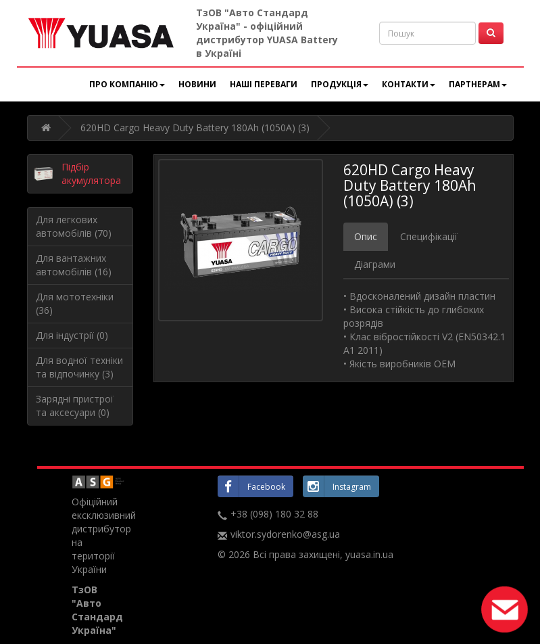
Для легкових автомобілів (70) (74, 226)
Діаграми (374, 264)
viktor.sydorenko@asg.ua (285, 534)
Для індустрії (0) (72, 335)
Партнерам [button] (478, 84)
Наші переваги (263, 84)
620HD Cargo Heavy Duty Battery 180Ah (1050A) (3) (195, 127)
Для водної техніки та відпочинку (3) (79, 367)
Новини (197, 84)
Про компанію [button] (127, 84)
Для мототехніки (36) (75, 303)
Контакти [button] (408, 84)
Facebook (251, 486)
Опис (365, 236)
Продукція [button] (339, 84)
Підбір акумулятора (91, 173)
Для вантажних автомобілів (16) (74, 265)
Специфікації (429, 236)
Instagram (337, 486)
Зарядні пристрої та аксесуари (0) (75, 405)
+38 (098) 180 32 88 (274, 513)
